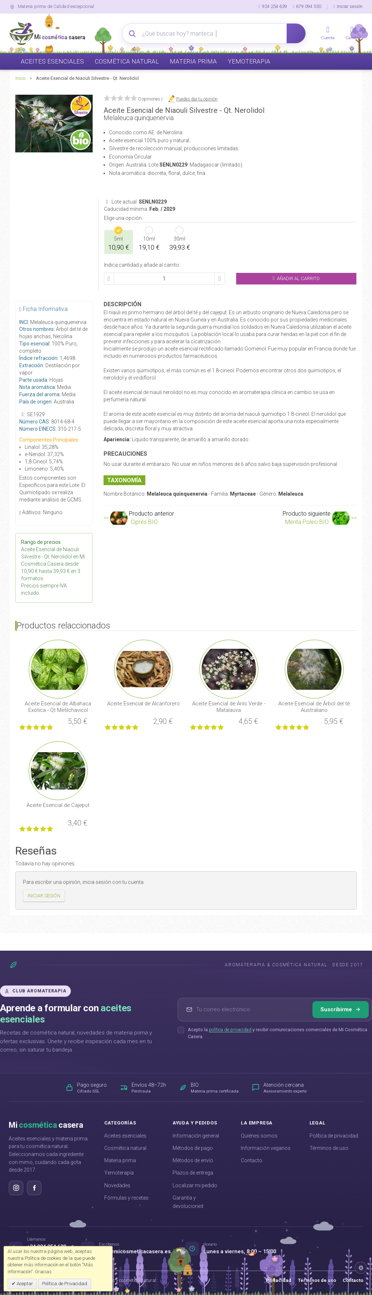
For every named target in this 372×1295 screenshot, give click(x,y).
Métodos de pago (193, 1148)
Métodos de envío (193, 1160)
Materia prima (120, 1160)
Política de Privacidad (64, 1283)
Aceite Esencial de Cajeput (58, 805)
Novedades (117, 1185)
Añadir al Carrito (296, 278)
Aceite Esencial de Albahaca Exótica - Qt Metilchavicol (58, 706)
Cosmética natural (125, 1148)
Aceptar (24, 1283)
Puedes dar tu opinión (197, 99)
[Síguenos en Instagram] (16, 1188)
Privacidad (278, 1280)
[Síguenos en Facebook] (34, 1188)
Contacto (251, 1160)
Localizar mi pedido (195, 1185)
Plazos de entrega (193, 1173)
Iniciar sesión (348, 6)
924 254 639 (272, 6)
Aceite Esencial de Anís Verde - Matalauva (228, 706)
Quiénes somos (259, 1136)
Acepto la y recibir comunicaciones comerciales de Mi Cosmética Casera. (277, 1033)
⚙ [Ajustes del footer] (361, 1267)
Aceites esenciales (125, 1136)
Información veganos (266, 1148)
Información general (196, 1136)
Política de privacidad (334, 1136)
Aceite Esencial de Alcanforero (143, 703)
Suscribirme (340, 1009)
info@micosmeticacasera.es (135, 1252)
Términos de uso (329, 1148)
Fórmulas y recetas (126, 1198)
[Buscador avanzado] (214, 33)
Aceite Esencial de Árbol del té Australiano (314, 706)
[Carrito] (352, 33)
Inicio (20, 78)
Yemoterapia (119, 1173)
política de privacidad (230, 1029)
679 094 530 (307, 6)
